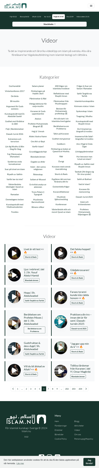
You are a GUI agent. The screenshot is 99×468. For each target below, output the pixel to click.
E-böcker (59, 430)
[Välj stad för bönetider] (49, 24)
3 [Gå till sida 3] (30, 389)
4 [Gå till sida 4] (35, 389)
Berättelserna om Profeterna (35, 329)
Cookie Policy (61, 439)
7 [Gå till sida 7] (48, 389)
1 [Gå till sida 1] (17, 389)
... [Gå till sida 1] (22, 389)
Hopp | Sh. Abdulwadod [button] (31, 294)
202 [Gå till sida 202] (67, 389)
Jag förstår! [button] (89, 462)
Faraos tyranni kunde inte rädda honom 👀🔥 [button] (79, 295)
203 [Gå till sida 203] (73, 389)
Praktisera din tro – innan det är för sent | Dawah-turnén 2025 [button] (81, 319)
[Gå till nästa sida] (86, 388)
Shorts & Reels (31, 257)
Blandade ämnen (31, 280)
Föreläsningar (61, 425)
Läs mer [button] (20, 463)
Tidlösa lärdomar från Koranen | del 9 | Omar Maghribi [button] (80, 368)
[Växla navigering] (91, 6)
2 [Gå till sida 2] (26, 389)
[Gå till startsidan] (16, 6)
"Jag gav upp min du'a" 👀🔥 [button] (79, 345)
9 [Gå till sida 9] (57, 389)
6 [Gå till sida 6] (43, 389)
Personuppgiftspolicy (83, 439)
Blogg (76, 421)
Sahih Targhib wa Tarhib (34, 300)
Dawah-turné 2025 (78, 328)
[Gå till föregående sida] (13, 388)
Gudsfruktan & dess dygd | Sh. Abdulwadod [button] (32, 346)
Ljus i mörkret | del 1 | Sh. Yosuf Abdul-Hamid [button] (34, 272)
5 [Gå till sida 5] (39, 389)
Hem (57, 421)
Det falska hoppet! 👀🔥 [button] (80, 250)
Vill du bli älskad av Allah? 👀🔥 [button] (34, 368)
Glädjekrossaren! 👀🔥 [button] (79, 271)
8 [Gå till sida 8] (52, 389)
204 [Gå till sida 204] (80, 389)
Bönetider (59, 434)
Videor (77, 430)
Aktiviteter (79, 425)
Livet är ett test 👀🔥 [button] (34, 250)
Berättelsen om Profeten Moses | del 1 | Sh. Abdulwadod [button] (33, 319)
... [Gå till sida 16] (61, 389)
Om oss (77, 434)
